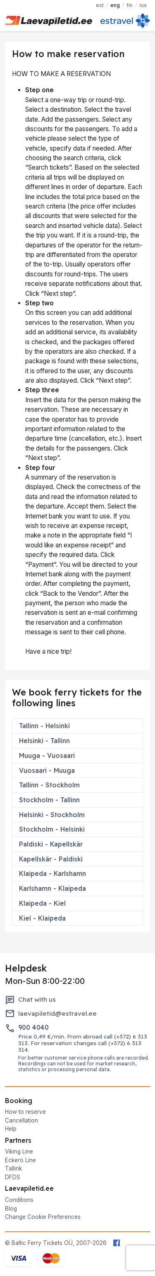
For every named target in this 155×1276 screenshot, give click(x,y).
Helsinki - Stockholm (52, 815)
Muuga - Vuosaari (47, 755)
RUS (143, 5)
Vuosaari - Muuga (47, 770)
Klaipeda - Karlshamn (52, 873)
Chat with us (37, 999)
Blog (11, 1208)
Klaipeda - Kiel (42, 903)
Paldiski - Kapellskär (51, 844)
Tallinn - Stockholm (49, 785)
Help (11, 1128)
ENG (115, 5)
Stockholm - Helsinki (52, 829)
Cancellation (21, 1120)
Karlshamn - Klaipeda (52, 888)
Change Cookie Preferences (43, 1217)
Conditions (19, 1200)
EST (100, 5)
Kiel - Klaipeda (42, 918)
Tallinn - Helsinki (44, 726)
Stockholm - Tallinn (49, 800)
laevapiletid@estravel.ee (57, 1013)
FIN (129, 5)
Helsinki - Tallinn (44, 740)
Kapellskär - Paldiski (51, 859)
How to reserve (25, 1111)
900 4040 (33, 1027)
